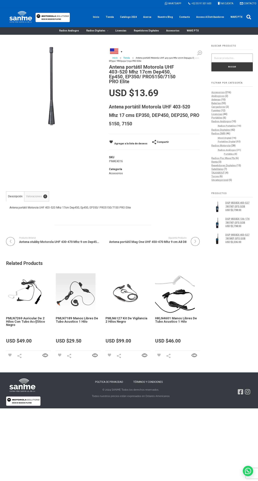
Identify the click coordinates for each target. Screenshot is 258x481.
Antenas (216, 99)
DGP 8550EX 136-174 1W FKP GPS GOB (237, 221)
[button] (248, 17)
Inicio (115, 58)
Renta (214, 161)
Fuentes (215, 110)
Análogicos (217, 96)
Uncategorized (219, 180)
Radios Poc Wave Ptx (223, 158)
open (200, 53)
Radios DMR (218, 133)
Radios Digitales (220, 129)
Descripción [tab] (15, 196)
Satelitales (217, 169)
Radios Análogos (221, 121)
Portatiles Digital (227, 141)
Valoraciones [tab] (36, 196)
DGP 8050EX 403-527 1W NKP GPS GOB (237, 236)
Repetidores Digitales (223, 165)
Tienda (126, 58)
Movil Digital (224, 137)
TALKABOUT (218, 172)
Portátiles (216, 117)
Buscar (232, 67)
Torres (215, 176)
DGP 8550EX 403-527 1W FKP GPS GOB (237, 204)
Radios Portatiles (227, 125)
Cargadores (218, 106)
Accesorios (116, 173)
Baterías (216, 103)
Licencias (216, 114)
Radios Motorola (221, 145)
